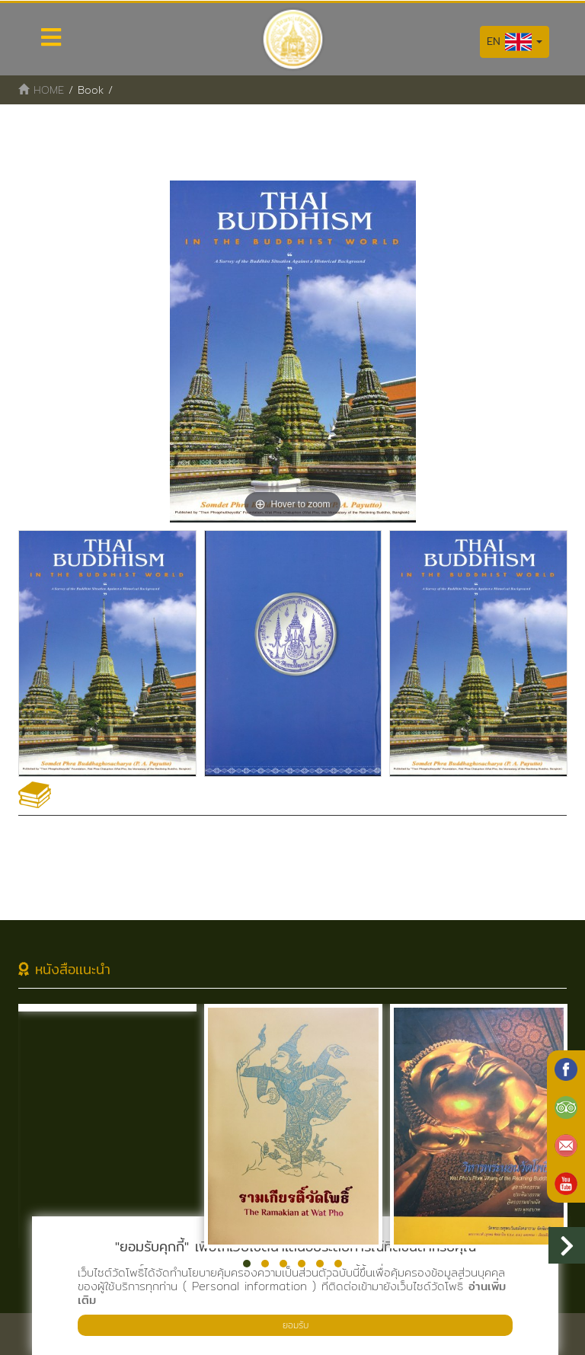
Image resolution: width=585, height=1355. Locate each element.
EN (514, 42)
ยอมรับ (295, 1325)
